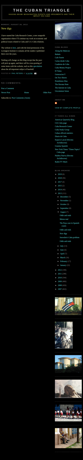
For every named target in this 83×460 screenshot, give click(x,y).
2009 (60, 281)
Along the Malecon (62, 51)
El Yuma (58, 71)
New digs (63, 233)
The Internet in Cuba (63, 88)
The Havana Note (61, 84)
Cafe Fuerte (59, 58)
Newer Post (5, 92)
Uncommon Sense (62, 91)
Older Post (47, 92)
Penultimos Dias (61, 81)
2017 (60, 182)
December (64, 197)
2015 (60, 186)
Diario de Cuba (61, 136)
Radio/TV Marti (61, 162)
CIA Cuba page (61, 123)
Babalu (57, 54)
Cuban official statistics (64, 133)
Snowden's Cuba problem (69, 237)
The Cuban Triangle (41, 10)
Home (26, 92)
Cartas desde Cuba (62, 61)
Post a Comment (7, 88)
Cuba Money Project (63, 68)
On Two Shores (61, 78)
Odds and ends (65, 215)
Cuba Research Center (63, 126)
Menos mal (64, 219)
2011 (60, 274)
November (64, 200)
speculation (37, 66)
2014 (60, 190)
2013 (60, 193)
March (63, 257)
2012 (60, 270)
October (63, 204)
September (64, 208)
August (63, 212)
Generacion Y (60, 74)
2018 (60, 178)
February (64, 261)
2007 (60, 289)
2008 (60, 285)
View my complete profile (67, 108)
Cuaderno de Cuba (62, 64)
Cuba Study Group (62, 130)
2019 (60, 174)
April (62, 254)
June (62, 250)
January (63, 265)
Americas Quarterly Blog (64, 120)
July (62, 246)
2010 (60, 278)
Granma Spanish (61, 146)
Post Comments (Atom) (21, 98)
